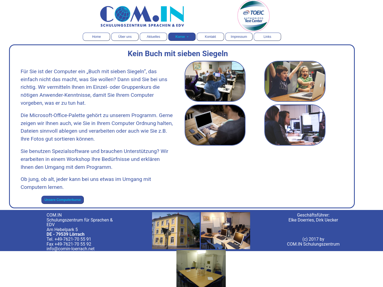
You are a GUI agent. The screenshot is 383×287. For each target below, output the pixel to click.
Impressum (239, 37)
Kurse (181, 37)
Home (96, 37)
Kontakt (210, 37)
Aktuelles (153, 37)
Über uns (125, 37)
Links (267, 37)
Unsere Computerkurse (62, 200)
